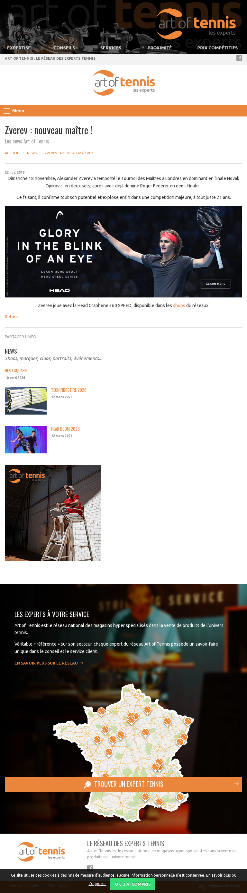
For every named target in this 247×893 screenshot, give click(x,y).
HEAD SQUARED (17, 370)
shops (179, 305)
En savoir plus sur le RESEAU (46, 663)
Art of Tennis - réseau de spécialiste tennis (123, 83)
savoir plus (221, 875)
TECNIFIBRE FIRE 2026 (69, 390)
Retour (11, 316)
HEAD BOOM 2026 (65, 429)
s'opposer (97, 883)
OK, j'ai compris (133, 884)
